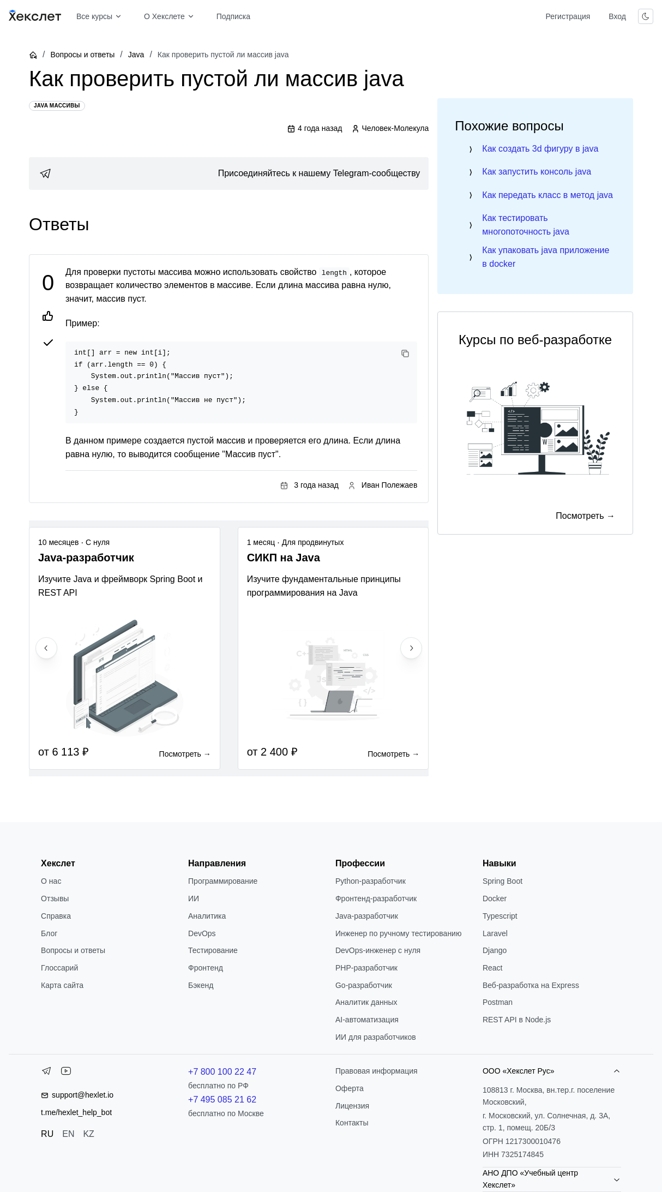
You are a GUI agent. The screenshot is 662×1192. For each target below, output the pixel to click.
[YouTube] (66, 1073)
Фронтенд (205, 967)
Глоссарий (59, 967)
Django (495, 950)
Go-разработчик (363, 985)
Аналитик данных (366, 1002)
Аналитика (207, 916)
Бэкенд (200, 985)
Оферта (349, 1088)
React (493, 967)
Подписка (233, 16)
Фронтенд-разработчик (376, 898)
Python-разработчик (370, 881)
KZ (88, 1134)
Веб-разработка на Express (531, 985)
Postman (498, 1002)
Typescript (500, 916)
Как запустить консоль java (536, 171)
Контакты (351, 1122)
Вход (617, 16)
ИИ (193, 898)
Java (136, 54)
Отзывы (55, 898)
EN (68, 1134)
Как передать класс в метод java (547, 195)
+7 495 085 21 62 (222, 1099)
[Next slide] (411, 648)
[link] (229, 173)
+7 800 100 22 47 (222, 1071)
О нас (51, 881)
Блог (49, 933)
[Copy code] (405, 353)
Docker (495, 898)
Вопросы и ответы (82, 54)
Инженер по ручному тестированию (398, 933)
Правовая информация (376, 1071)
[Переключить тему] (645, 16)
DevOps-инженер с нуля (377, 950)
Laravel (495, 933)
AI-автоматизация (367, 1019)
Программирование (222, 881)
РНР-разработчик (366, 967)
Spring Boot (502, 881)
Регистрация (567, 16)
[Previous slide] (46, 648)
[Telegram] (46, 1073)
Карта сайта (62, 985)
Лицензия (352, 1105)
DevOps (202, 933)
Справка (56, 916)
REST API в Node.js (517, 1019)
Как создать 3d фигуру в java (540, 148)
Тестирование (213, 950)
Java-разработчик (366, 916)
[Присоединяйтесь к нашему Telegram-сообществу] (229, 173)
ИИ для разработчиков (375, 1037)
